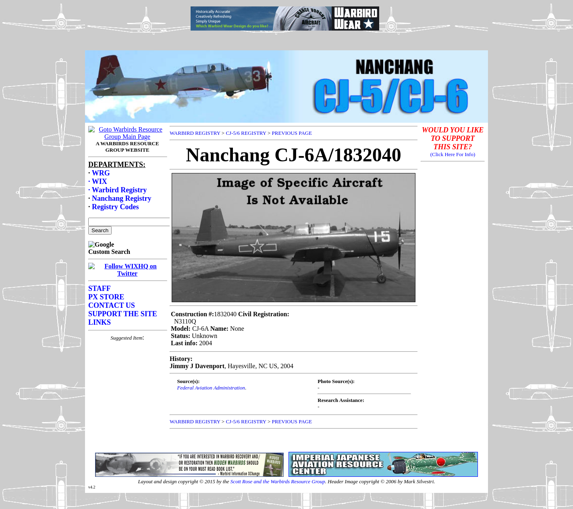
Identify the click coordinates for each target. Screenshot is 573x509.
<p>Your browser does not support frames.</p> (286, 33)
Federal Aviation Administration (211, 388)
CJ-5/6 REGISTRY (246, 133)
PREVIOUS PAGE (292, 133)
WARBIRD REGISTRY (195, 133)
